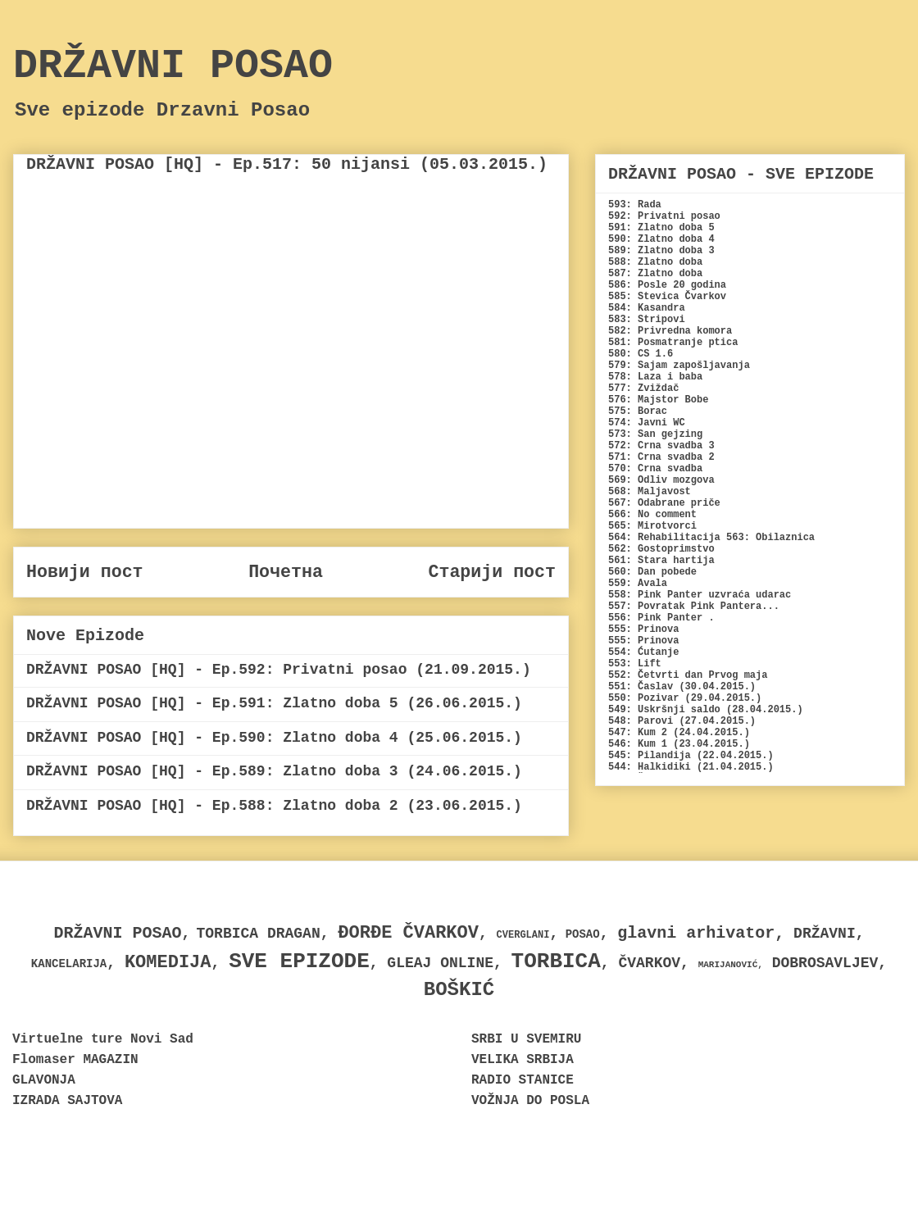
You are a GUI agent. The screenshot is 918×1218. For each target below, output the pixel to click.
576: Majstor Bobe (658, 400)
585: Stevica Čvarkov (667, 296)
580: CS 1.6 (640, 354)
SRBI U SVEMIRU (526, 1039)
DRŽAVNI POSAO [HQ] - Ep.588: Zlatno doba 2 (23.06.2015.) (274, 806)
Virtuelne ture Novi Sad (102, 1039)
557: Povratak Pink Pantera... (693, 606)
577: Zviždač (643, 388)
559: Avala (637, 583)
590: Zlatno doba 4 (661, 239)
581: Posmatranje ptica (673, 342)
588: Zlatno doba (655, 262)
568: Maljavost (649, 492)
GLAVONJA (43, 1080)
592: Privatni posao (664, 216)
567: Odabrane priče (664, 503)
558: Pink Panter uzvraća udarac (699, 595)
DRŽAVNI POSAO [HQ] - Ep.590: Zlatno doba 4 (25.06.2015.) (274, 737)
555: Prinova (643, 629)
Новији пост (84, 572)
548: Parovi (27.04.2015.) (682, 721)
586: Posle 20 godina (667, 285)
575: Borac (637, 411)
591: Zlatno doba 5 (661, 228)
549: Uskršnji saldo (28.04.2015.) (705, 710)
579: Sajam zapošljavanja (679, 365)
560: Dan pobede (652, 572)
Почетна (285, 572)
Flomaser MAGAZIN (75, 1059)
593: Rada (634, 205)
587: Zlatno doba (655, 274)
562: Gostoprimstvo (661, 549)
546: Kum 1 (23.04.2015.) (679, 744)
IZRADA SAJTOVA (67, 1100)
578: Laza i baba (655, 377)
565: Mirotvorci (652, 526)
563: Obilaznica (770, 537)
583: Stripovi (646, 319)
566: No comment (652, 514)
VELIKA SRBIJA (522, 1059)
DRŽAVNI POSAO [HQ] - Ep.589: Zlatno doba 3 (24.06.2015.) (274, 771)
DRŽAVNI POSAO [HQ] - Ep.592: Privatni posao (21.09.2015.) (278, 669)
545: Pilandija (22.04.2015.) (691, 755)
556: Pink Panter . (661, 618)
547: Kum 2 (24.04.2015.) (679, 733)
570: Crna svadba (655, 469)
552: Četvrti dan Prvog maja (687, 675)
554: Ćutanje (643, 652)
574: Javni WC (646, 423)
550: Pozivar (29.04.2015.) (684, 698)
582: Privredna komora (670, 331)
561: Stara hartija (661, 560)
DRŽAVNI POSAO (173, 66)
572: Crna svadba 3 (661, 446)
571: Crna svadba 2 (661, 457)
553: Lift (634, 664)
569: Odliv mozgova (661, 480)
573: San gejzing (655, 434)
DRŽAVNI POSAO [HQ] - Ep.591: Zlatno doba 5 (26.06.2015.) (274, 703)
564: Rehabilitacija (664, 537)
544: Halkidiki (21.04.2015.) (691, 767)
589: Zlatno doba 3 (661, 251)
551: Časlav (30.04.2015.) (682, 687)
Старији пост (492, 572)
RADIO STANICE (522, 1080)
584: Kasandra (646, 308)
